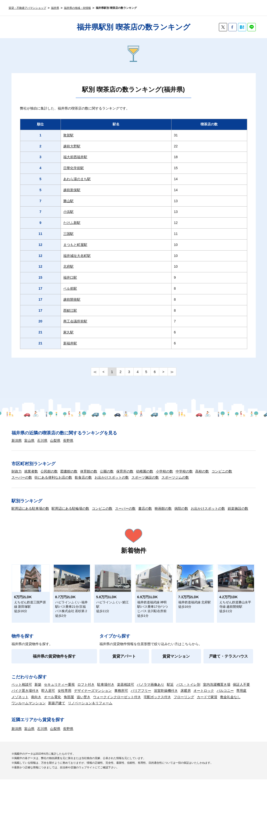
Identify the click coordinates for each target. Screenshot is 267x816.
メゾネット (20, 697)
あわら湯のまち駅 (77, 179)
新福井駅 (70, 343)
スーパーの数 (21, 477)
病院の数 (181, 508)
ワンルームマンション (28, 703)
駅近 (170, 684)
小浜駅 (68, 212)
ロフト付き (86, 684)
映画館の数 (163, 508)
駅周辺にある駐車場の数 (30, 508)
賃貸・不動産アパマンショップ (27, 7)
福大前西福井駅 (75, 157)
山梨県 (55, 440)
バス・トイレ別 (188, 684)
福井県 (55, 7)
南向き (36, 697)
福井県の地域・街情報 (77, 7)
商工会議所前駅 (75, 321)
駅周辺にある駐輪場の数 (70, 508)
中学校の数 (184, 471)
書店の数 (145, 508)
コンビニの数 (222, 471)
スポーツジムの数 (175, 477)
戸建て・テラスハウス (228, 656)
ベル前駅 (70, 288)
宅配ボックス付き (157, 697)
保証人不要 (241, 684)
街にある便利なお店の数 (53, 477)
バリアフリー (141, 691)
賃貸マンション (176, 656)
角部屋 (69, 697)
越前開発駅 (71, 299)
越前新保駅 (71, 190)
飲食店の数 (83, 477)
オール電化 (52, 697)
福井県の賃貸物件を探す (54, 656)
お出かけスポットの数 (112, 477)
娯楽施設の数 (238, 508)
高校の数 (202, 471)
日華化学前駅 (73, 168)
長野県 (68, 440)
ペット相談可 (21, 684)
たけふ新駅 (71, 223)
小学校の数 (164, 471)
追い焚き (83, 697)
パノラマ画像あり (150, 684)
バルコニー (225, 691)
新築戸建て (56, 703)
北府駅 (68, 266)
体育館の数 (88, 471)
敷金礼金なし (230, 697)
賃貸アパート (124, 656)
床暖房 (186, 691)
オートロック (203, 691)
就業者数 (31, 471)
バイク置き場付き (25, 691)
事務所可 (121, 691)
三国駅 (68, 234)
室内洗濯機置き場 (216, 684)
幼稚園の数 (144, 471)
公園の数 (107, 471)
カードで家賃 (207, 697)
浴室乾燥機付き (166, 691)
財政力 (16, 471)
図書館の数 (68, 471)
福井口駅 (70, 277)
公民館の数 (49, 471)
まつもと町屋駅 (75, 245)
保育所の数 (124, 471)
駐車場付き (105, 684)
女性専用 (64, 691)
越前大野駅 (71, 146)
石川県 (42, 440)
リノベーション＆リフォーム (90, 703)
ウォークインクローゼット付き (117, 697)
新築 (37, 684)
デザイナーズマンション (93, 691)
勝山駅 (68, 201)
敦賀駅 (68, 135)
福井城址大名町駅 (77, 256)
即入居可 (48, 691)
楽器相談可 (125, 684)
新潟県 (16, 440)
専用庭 (241, 691)
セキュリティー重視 (59, 684)
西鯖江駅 (70, 310)
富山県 (29, 440)
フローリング (184, 697)
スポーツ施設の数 (145, 477)
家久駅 (68, 332)
